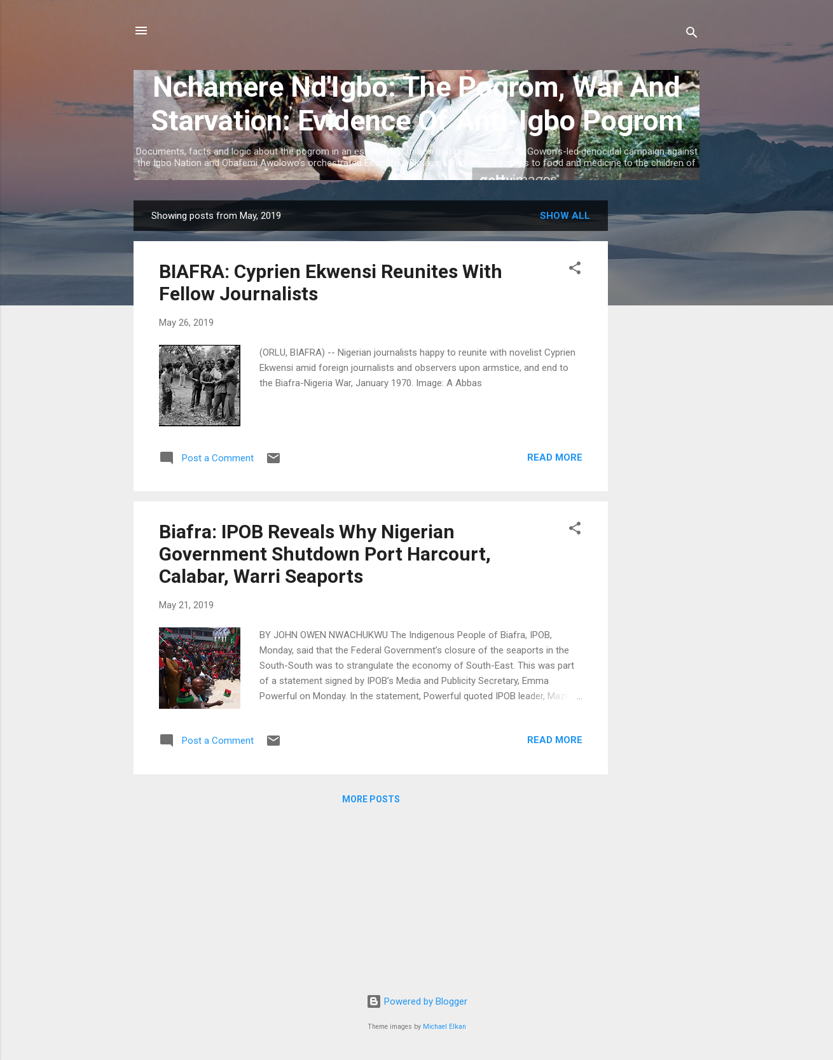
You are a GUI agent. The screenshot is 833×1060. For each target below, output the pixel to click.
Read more (554, 457)
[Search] (691, 34)
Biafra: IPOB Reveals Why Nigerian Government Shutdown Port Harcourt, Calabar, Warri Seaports (325, 553)
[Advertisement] (658, 391)
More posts (371, 799)
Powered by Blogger (416, 1001)
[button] (574, 270)
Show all (565, 215)
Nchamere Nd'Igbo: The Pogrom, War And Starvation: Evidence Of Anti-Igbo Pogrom (417, 103)
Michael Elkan (444, 1026)
